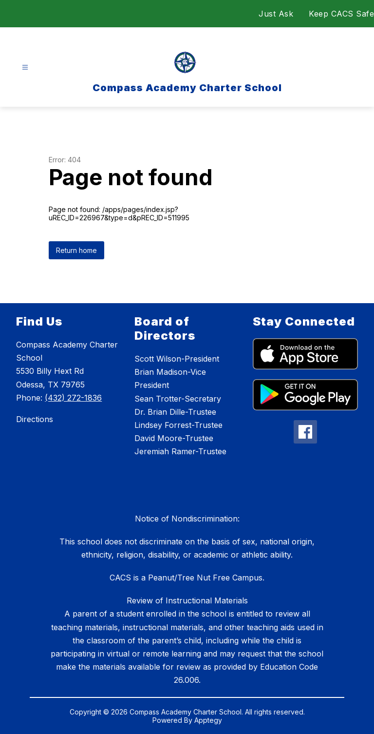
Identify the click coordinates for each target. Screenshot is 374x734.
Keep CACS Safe (341, 14)
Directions (34, 419)
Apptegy (208, 720)
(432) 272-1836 (73, 398)
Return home (76, 250)
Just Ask (276, 14)
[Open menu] (25, 67)
